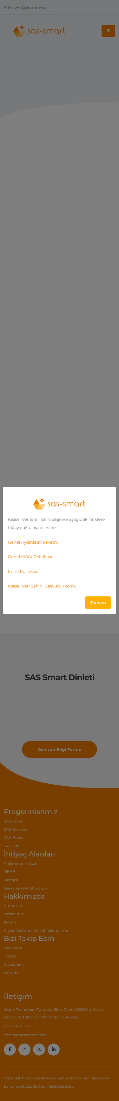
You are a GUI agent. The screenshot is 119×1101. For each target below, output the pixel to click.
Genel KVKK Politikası (30, 556)
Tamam (98, 602)
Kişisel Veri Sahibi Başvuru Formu (42, 585)
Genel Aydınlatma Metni (33, 542)
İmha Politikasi (23, 571)
